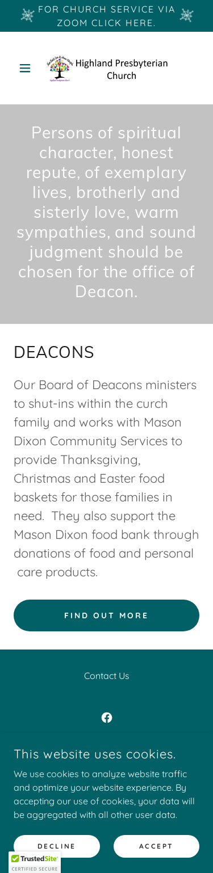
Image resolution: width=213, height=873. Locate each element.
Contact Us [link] (107, 675)
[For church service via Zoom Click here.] (106, 15)
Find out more (106, 615)
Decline (56, 846)
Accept (156, 846)
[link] (106, 68)
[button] (27, 68)
